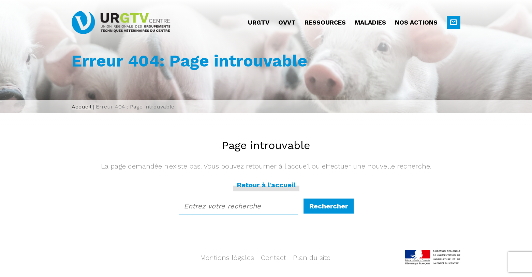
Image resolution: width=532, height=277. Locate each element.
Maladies (370, 22)
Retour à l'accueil (266, 185)
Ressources (325, 22)
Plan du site (311, 257)
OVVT (287, 22)
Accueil (81, 106)
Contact (273, 257)
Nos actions (416, 22)
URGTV (258, 22)
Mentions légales (227, 257)
